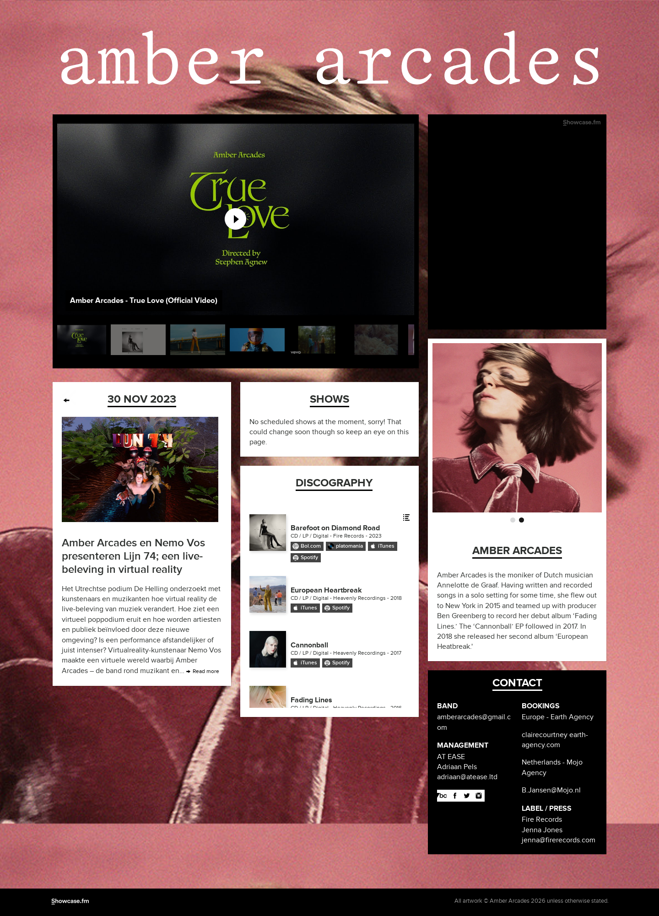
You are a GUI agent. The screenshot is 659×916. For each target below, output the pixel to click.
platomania (349, 546)
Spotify (309, 557)
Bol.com (311, 546)
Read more (206, 671)
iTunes (386, 546)
